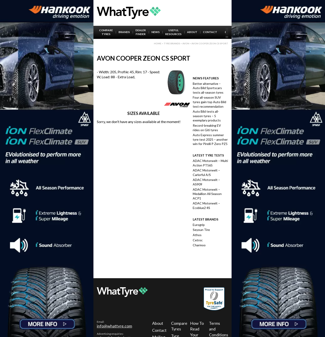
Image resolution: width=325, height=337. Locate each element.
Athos (197, 235)
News (155, 32)
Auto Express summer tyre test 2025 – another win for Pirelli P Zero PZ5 (210, 139)
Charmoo (199, 245)
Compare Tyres (106, 32)
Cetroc (198, 240)
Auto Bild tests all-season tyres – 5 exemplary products (207, 115)
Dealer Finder (140, 32)
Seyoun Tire (201, 230)
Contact (210, 32)
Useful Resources (173, 32)
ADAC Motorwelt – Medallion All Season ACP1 (207, 193)
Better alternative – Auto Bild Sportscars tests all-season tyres (208, 88)
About (192, 32)
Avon (185, 43)
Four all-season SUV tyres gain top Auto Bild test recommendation (209, 101)
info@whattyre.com (114, 325)
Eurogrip (199, 225)
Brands (124, 32)
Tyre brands (172, 43)
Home (157, 43)
